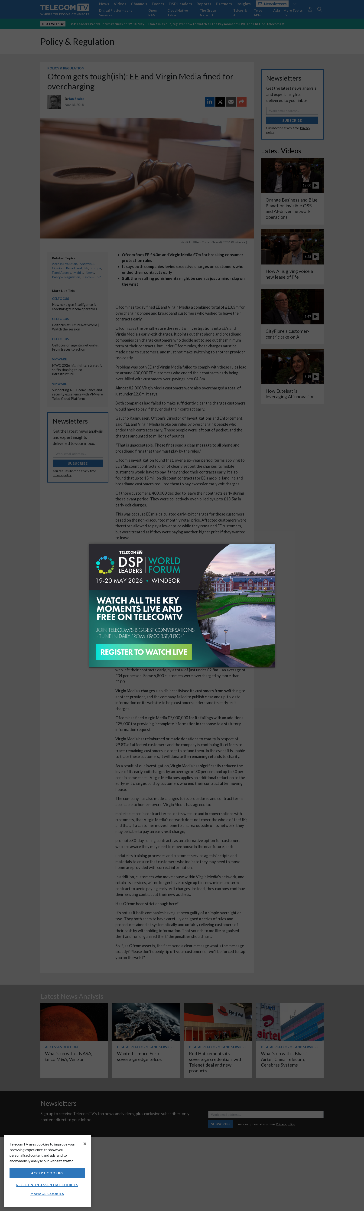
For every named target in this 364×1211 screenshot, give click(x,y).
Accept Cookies (47, 1173)
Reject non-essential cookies (47, 1185)
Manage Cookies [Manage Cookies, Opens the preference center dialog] (47, 1194)
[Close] (85, 1144)
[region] (47, 1171)
